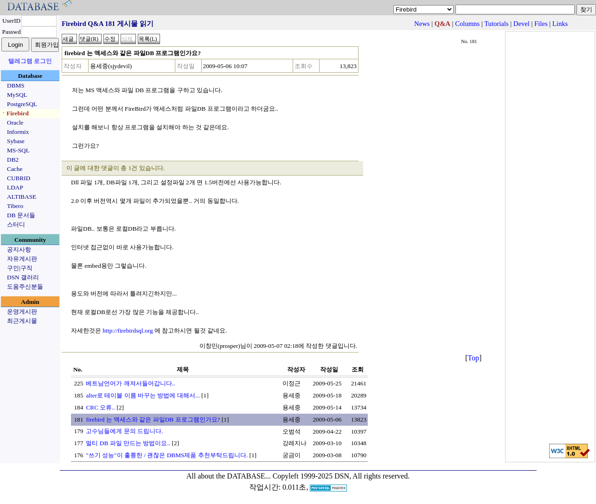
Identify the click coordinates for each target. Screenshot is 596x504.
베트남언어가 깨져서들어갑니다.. (130, 383)
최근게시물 (22, 320)
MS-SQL (18, 150)
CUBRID (18, 178)
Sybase (16, 141)
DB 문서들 (21, 215)
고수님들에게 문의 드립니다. (124, 431)
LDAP (15, 187)
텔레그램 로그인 (30, 60)
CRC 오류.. (100, 407)
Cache (14, 168)
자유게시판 (22, 258)
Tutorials (496, 23)
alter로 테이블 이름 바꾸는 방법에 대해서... (142, 395)
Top (473, 358)
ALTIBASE (21, 196)
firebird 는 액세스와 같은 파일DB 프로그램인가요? (153, 419)
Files (541, 23)
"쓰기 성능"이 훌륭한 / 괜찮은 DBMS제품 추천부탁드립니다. (167, 455)
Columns (467, 23)
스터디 (16, 224)
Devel (521, 23)
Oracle (15, 122)
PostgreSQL (22, 104)
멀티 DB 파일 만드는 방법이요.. (128, 443)
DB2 (13, 159)
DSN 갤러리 (23, 277)
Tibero (15, 205)
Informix (18, 131)
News (421, 23)
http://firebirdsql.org (128, 330)
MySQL (17, 94)
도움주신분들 (25, 286)
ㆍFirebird (14, 113)
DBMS (16, 85)
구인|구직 (19, 268)
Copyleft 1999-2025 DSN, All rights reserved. (341, 476)
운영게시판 (22, 311)
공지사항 (19, 249)
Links (560, 23)
